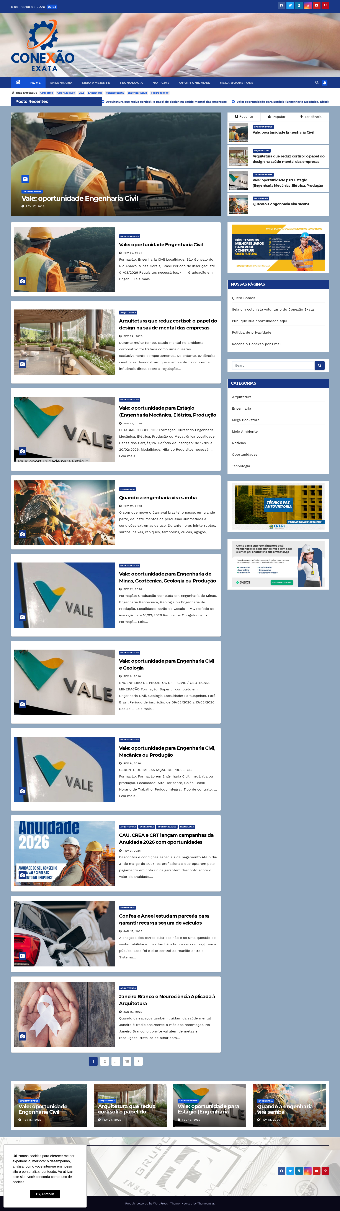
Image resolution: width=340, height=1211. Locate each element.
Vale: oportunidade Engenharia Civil (79, 198)
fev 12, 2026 (132, 506)
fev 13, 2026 (132, 423)
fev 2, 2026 (132, 850)
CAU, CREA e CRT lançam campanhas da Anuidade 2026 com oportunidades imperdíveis (166, 842)
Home (35, 83)
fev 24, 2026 (133, 336)
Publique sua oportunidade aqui (259, 321)
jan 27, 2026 (132, 931)
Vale (81, 92)
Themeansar (205, 1203)
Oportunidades (194, 83)
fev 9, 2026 (132, 676)
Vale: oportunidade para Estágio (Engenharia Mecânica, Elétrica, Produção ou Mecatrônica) (167, 415)
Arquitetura (261, 150)
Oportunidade (66, 92)
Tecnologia (131, 83)
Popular (277, 117)
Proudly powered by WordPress (147, 1203)
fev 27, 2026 (35, 206)
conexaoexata (115, 92)
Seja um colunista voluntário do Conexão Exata (273, 309)
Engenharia (61, 83)
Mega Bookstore (236, 83)
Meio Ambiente (96, 83)
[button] (317, 83)
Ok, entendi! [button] (45, 1194)
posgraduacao (160, 92)
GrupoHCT (47, 92)
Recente (244, 116)
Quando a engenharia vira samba (158, 498)
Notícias (161, 83)
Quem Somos (243, 298)
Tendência (311, 117)
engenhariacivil (137, 92)
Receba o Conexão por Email (257, 344)
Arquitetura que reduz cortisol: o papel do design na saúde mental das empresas (129, 1114)
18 (127, 1061)
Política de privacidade (251, 332)
